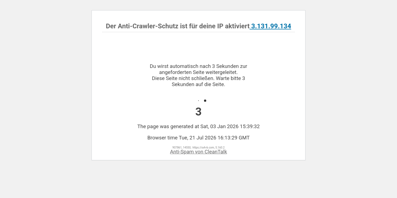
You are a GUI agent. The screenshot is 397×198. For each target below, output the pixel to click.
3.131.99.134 (270, 26)
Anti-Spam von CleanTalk (198, 152)
